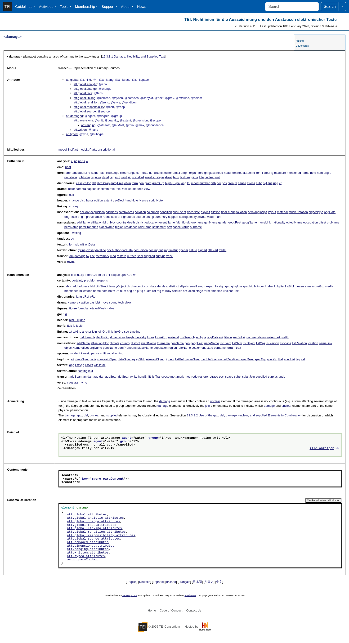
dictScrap (103, 183)
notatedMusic (98, 308)
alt (70, 331)
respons (102, 280)
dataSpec (124, 359)
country (121, 222)
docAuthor (114, 250)
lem (71, 244)
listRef (179, 359)
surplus (160, 256)
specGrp (260, 359)
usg (275, 183)
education (152, 222)
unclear (210, 177)
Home (152, 610)
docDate (127, 250)
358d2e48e (190, 595)
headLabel (244, 172)
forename (196, 222)
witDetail (90, 244)
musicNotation (298, 212)
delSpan (123, 376)
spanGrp (126, 275)
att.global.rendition (86, 102)
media (329, 286)
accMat (84, 212)
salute (193, 250)
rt (119, 177)
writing (76, 233)
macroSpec (192, 359)
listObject (249, 343)
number (204, 183)
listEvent (225, 343)
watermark (214, 217)
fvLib (79, 325)
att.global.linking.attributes (94, 528)
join (94, 331)
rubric (106, 217)
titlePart (213, 250)
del (151, 172)
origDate (330, 212)
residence (131, 227)
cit (141, 286)
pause (95, 353)
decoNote (193, 212)
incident (75, 353)
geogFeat (234, 222)
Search (330, 6)
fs (74, 325)
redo (195, 376)
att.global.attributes (87, 515)
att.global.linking (84, 98)
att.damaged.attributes (88, 542)
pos (224, 183)
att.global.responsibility (89, 107)
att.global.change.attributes (93, 521)
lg (272, 172)
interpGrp (91, 275)
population (161, 347)
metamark (102, 256)
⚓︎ (337, 448)
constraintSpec (107, 359)
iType (176, 183)
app (71, 365)
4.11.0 (133, 595)
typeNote (200, 217)
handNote (131, 200)
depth (99, 337)
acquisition (97, 212)
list (282, 286)
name (305, 172)
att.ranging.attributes (88, 549)
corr (139, 172)
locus (150, 337)
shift (103, 353)
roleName (144, 227)
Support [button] (108, 6)
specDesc (247, 359)
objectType (316, 212)
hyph (168, 183)
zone (169, 256)
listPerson (272, 343)
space (229, 376)
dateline (100, 250)
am (71, 256)
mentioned (294, 172)
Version (126, 595)
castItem (103, 189)
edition (98, 200)
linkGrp (118, 331)
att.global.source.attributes (93, 539)
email (176, 172)
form (135, 183)
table (110, 308)
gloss (211, 172)
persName (71, 227)
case (79, 183)
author (95, 172)
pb (134, 291)
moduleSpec (209, 359)
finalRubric (228, 212)
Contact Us (193, 610)
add (74, 172)
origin (81, 217)
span (116, 275)
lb (275, 286)
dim (106, 337)
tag (298, 359)
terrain (231, 347)
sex (169, 227)
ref (107, 177)
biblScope (112, 172)
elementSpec (155, 359)
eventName (167, 222)
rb (103, 177)
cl (72, 161)
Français (184, 582)
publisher (84, 177)
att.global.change (85, 88)
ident (171, 359)
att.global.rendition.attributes (96, 532)
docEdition (141, 250)
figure (73, 308)
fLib (69, 325)
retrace (131, 256)
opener (183, 250)
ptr (139, 291)
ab (70, 206)
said (124, 177)
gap (227, 286)
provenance (94, 217)
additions (112, 212)
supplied (149, 256)
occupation (310, 222)
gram (147, 183)
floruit (186, 222)
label (267, 172)
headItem (230, 172)
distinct (158, 172)
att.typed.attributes (86, 556)
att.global (72, 79)
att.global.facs (83, 93)
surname (196, 227)
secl (140, 256)
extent (108, 200)
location (313, 343)
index (261, 286)
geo (187, 343)
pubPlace (70, 177)
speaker (150, 177)
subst (238, 376)
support (173, 217)
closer (90, 250)
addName (83, 222)
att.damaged (74, 116)
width (285, 337)
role (112, 189)
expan (193, 172)
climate (115, 343)
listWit (89, 365)
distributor (86, 200)
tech (140, 189)
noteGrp (113, 291)
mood (195, 183)
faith (178, 222)
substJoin (248, 376)
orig (326, 172)
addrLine (84, 172)
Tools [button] (64, 6)
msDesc (185, 337)
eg (72, 238)
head (219, 172)
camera (81, 189)
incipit (263, 212)
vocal (110, 353)
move (104, 302)
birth (106, 222)
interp (80, 275)
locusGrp (161, 337)
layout (272, 212)
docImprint (155, 250)
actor (71, 189)
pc (75, 161)
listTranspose (161, 376)
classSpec (82, 359)
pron (231, 183)
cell (71, 194)
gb (232, 286)
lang (183, 183)
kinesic (85, 353)
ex (131, 376)
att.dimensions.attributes (90, 546)
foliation (241, 212)
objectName (294, 222)
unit (217, 177)
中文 (219, 582)
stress (251, 183)
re (235, 183)
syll (265, 183)
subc (259, 183)
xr (280, 183)
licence (143, 200)
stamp (150, 217)
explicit (205, 212)
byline (81, 250)
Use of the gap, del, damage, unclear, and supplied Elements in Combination (244, 415)
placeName (106, 227)
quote (97, 177)
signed (202, 250)
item (258, 172)
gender (223, 222)
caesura (72, 382)
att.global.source (85, 111)
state (209, 347)
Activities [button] (46, 6)
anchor (86, 331)
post (68, 167)
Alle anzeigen (322, 448)
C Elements (302, 45)
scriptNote (156, 200)
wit (82, 244)
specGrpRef (275, 359)
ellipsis (183, 286)
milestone (85, 291)
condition (166, 212)
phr (80, 161)
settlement (159, 227)
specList (289, 359)
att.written (80, 129)
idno (82, 320)
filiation (215, 212)
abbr (69, 172)
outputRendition (229, 359)
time (195, 177)
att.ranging (88, 125)
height (130, 337)
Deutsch (144, 582)
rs (116, 177)
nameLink (264, 222)
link (110, 331)
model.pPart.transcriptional (97, 149)
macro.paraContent (108, 479)
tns (270, 183)
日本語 (197, 582)
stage (160, 177)
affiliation (97, 222)
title (201, 177)
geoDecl (118, 200)
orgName (333, 222)
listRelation (299, 343)
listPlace (285, 343)
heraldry (253, 212)
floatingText (85, 371)
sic (129, 177)
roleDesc (122, 189)
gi (166, 359)
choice (135, 286)
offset (322, 222)
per (219, 183)
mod (113, 256)
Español (158, 582)
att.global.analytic (85, 84)
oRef (86, 296)
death (131, 222)
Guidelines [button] (23, 6)
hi (253, 172)
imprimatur (171, 250)
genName (210, 222)
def (94, 183)
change (74, 200)
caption (91, 189)
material (282, 212)
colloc (87, 183)
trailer (222, 250)
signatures (128, 217)
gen (141, 183)
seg (75, 206)
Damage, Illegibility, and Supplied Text (133, 56)
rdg (77, 244)
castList (95, 302)
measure (280, 172)
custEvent (179, 212)
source (140, 217)
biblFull (74, 320)
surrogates (186, 217)
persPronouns (88, 227)
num (320, 172)
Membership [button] (85, 6)
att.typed (72, 134)
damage (79, 256)
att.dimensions (83, 120)
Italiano (171, 582)
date (145, 172)
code (92, 359)
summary (161, 217)
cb (128, 286)
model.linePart (68, 149)
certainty (77, 280)
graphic (248, 286)
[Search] (292, 6)
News (141, 6)
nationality (278, 222)
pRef (93, 296)
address (83, 286)
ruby (168, 291)
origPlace (70, 217)
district (140, 222)
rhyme (71, 261)
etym (127, 183)
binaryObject (117, 286)
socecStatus (181, 227)
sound (132, 189)
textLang (186, 177)
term (176, 177)
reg (112, 177)
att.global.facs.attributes (91, 525)
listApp (79, 365)
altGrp (77, 331)
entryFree (117, 183)
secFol (115, 217)
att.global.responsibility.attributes (101, 535)
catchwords (126, 212)
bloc (113, 222)
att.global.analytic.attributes (95, 518)
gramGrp (158, 183)
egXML (140, 359)
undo (281, 376)
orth (213, 183)
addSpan (75, 376)
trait (238, 347)
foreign (203, 172)
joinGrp (102, 331)
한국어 (209, 582)
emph (184, 172)
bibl (102, 172)
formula (83, 308)
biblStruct (101, 286)
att (72, 359)
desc (165, 286)
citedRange (127, 172)
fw (87, 256)
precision (90, 280)
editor (168, 172)
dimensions (117, 337)
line (92, 256)
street (168, 177)
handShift (144, 376)
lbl (188, 183)
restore (121, 256)
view (147, 189)
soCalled (138, 177)
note (313, 172)
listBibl (289, 286)
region (119, 227)
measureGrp (315, 286)
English (132, 582)
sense (242, 183)
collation (140, 212)
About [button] (125, 6)
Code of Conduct (171, 610)
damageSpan (108, 376)
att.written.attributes (88, 553)
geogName (249, 222)
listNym (237, 343)
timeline (135, 331)
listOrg (260, 343)
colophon (153, 212)
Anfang (300, 40)
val (303, 359)
